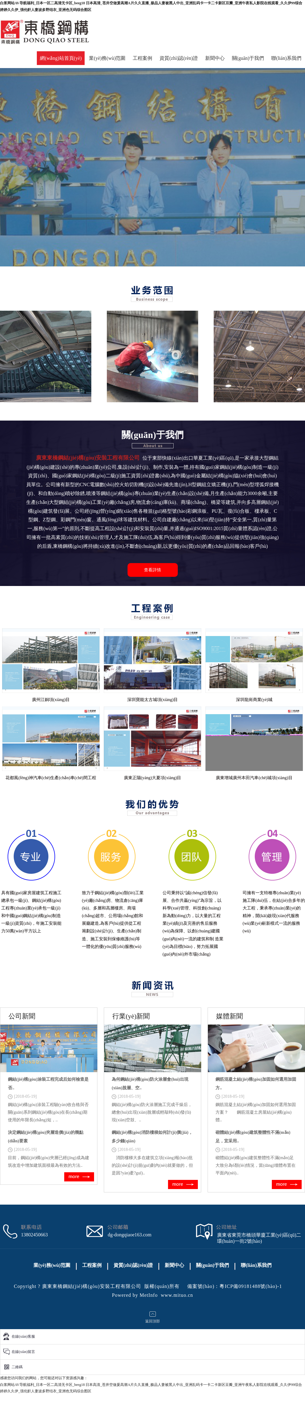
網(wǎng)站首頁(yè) (61, 58)
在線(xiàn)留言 (23, 1352)
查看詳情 (152, 570)
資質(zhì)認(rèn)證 (179, 58)
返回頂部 (152, 1321)
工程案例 (142, 58)
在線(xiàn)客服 (23, 1336)
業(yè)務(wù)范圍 (107, 58)
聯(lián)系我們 (286, 58)
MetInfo (149, 1295)
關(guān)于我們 (248, 58)
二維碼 (17, 1367)
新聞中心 (215, 58)
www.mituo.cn (177, 1295)
